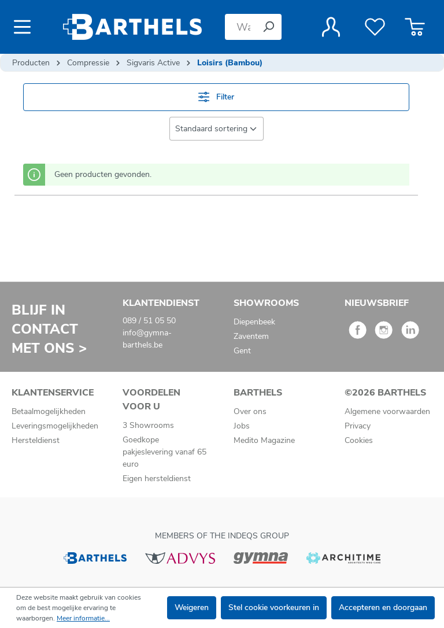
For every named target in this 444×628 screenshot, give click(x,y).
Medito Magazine (264, 440)
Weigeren (192, 607)
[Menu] (26, 27)
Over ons (250, 411)
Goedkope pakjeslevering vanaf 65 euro (164, 452)
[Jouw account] (331, 27)
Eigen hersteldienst (157, 478)
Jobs (242, 425)
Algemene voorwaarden (387, 411)
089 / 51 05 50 (149, 320)
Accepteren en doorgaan (383, 607)
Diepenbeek (254, 321)
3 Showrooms (148, 425)
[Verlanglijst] (375, 27)
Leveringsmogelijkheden (55, 425)
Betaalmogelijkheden (49, 411)
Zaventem (251, 336)
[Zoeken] (268, 27)
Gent (242, 350)
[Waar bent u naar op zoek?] (240, 27)
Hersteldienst (36, 440)
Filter (216, 96)
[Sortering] (216, 129)
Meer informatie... (83, 618)
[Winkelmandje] (414, 27)
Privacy (358, 425)
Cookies (359, 440)
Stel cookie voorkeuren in (273, 607)
